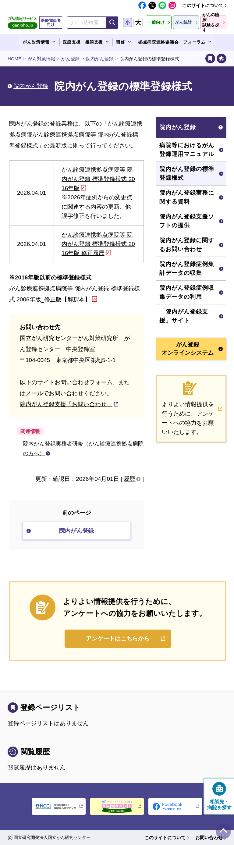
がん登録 (70, 58)
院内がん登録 (99, 58)
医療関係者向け (51, 22)
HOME (14, 58)
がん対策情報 (41, 58)
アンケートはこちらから (118, 638)
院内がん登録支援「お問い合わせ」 (66, 404)
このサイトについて (202, 5)
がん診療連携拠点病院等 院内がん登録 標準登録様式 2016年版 (98, 178)
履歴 (129, 479)
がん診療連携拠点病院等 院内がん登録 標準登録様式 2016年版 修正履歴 (98, 244)
